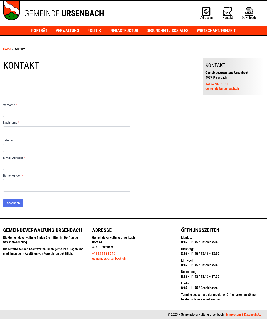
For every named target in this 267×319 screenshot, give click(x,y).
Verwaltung (67, 30)
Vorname (10, 105)
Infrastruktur (123, 30)
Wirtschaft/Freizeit (216, 30)
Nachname (11, 122)
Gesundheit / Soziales (167, 30)
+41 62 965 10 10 (216, 84)
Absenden (13, 203)
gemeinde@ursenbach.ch (222, 89)
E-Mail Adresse (14, 158)
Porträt (39, 30)
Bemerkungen (13, 175)
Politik (94, 30)
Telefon (8, 140)
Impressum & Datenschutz (243, 314)
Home (7, 49)
